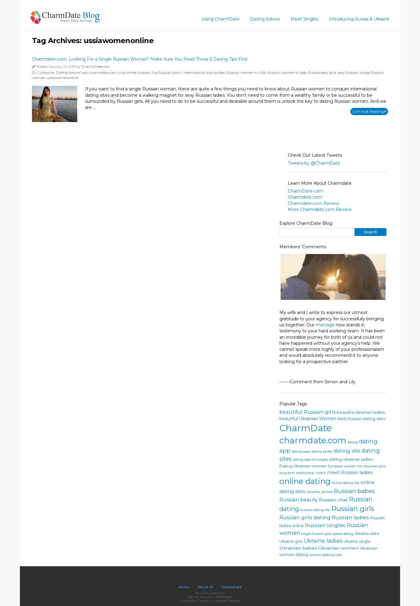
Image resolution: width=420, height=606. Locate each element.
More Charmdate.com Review (320, 209)
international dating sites (204, 73)
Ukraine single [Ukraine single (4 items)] (357, 541)
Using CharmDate (221, 19)
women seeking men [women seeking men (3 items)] (325, 555)
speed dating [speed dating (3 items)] (343, 534)
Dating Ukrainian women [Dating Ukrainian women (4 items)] (303, 466)
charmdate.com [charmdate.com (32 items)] (312, 440)
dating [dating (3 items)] (353, 442)
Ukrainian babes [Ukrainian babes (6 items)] (298, 548)
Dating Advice (265, 19)
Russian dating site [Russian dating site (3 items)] (315, 510)
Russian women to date (287, 73)
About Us (205, 587)
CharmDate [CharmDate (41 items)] (305, 428)
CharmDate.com (95, 66)
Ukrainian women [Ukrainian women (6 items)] (338, 548)
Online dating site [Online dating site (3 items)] (345, 483)
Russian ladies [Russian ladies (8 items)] (350, 517)
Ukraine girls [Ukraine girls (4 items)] (291, 541)
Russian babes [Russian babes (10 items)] (354, 491)
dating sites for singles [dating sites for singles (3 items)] (310, 460)
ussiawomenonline (62, 78)
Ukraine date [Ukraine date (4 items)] (367, 533)
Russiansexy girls (322, 73)
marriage (325, 325)
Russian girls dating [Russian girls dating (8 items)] (305, 517)
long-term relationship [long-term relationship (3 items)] (296, 473)
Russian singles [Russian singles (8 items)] (325, 525)
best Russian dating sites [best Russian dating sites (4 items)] (361, 418)
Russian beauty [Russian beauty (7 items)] (298, 500)
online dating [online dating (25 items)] (304, 481)
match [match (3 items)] (321, 473)
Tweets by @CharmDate (314, 163)
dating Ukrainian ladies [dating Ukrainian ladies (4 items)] (351, 459)
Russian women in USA (246, 73)
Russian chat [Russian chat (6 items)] (333, 500)
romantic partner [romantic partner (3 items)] (319, 492)
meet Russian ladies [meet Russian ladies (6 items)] (349, 472)
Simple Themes (227, 601)
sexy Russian (348, 73)
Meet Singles (304, 19)
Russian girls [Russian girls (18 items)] (352, 508)
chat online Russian (134, 73)
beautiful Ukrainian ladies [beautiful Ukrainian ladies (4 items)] (361, 412)
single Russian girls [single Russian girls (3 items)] (316, 534)
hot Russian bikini (167, 73)
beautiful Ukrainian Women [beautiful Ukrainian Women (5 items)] (307, 418)
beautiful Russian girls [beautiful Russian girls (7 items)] (307, 412)
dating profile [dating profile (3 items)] (322, 452)
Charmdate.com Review (313, 203)
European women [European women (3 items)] (342, 466)
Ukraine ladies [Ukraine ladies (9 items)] (323, 541)
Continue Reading (369, 111)
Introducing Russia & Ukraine (359, 19)
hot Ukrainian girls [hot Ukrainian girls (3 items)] (371, 466)
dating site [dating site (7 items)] (347, 451)
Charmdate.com (305, 197)
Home (184, 587)
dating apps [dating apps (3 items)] (301, 452)
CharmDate (231, 587)
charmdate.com (102, 73)
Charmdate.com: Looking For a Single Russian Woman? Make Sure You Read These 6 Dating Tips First (139, 59)
